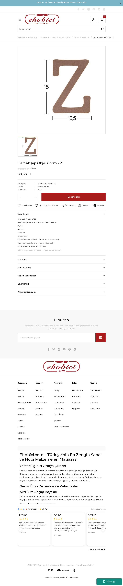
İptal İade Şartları (59, 424)
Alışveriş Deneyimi (27, 298)
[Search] (62, 29)
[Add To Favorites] (25, 205)
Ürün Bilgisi (23, 220)
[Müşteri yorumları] (62, 535)
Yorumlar (22, 265)
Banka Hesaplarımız (25, 406)
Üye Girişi (95, 403)
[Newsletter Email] (62, 343)
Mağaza (76, 415)
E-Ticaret (56, 584)
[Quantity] (28, 197)
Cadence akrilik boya (30, 503)
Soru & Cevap (24, 274)
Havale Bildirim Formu (22, 421)
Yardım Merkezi (40, 399)
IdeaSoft (48, 584)
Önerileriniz (23, 290)
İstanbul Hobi (44, 187)
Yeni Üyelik (96, 396)
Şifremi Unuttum (95, 412)
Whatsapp (109, 581)
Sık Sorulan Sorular (42, 412)
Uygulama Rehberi (77, 399)
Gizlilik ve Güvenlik (59, 412)
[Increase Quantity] (35, 197)
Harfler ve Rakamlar (47, 184)
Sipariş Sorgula (22, 436)
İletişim (21, 396)
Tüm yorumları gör (97, 556)
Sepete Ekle (74, 197)
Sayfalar (76, 409)
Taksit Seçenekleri (27, 282)
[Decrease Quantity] (20, 197)
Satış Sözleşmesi (60, 399)
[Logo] (42, 19)
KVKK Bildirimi (61, 433)
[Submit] (100, 343)
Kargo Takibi (24, 445)
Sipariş (39, 421)
